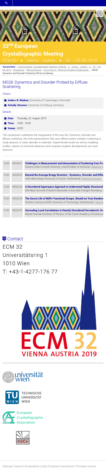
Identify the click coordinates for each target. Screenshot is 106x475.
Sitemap (7, 466)
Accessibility (32, 466)
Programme (18, 70)
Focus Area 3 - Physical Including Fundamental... (67, 70)
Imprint (18, 466)
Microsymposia (33, 70)
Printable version (86, 466)
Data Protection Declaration (58, 466)
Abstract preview (91, 178)
